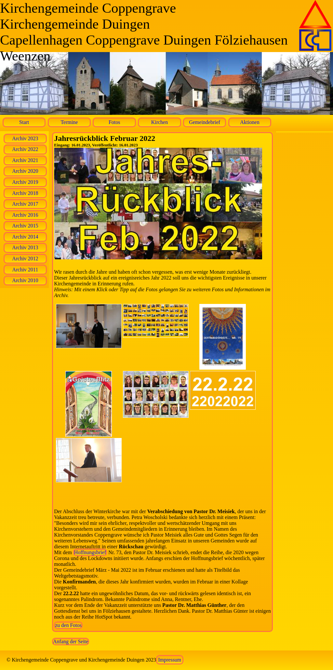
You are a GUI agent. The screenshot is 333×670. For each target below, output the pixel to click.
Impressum (169, 660)
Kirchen (159, 122)
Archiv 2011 (25, 269)
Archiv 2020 (25, 171)
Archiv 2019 (25, 182)
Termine (69, 122)
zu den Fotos (68, 625)
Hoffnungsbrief (90, 552)
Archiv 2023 (25, 138)
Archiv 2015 (25, 225)
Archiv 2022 (25, 149)
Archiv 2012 (25, 258)
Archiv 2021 (25, 160)
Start (24, 122)
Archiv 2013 (25, 247)
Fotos (114, 122)
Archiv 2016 (25, 215)
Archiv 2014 (25, 236)
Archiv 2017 (25, 204)
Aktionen (250, 122)
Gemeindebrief (204, 122)
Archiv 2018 (25, 193)
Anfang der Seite (70, 641)
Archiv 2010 (25, 280)
